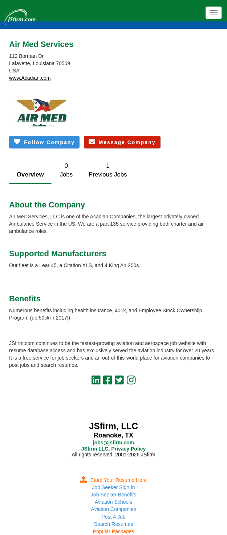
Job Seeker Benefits (113, 495)
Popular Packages (113, 531)
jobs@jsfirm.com (113, 442)
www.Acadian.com (29, 78)
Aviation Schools (113, 502)
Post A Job (113, 517)
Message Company (122, 141)
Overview (30, 174)
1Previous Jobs (108, 170)
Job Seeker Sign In (113, 487)
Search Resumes (113, 524)
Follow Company (44, 141)
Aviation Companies (113, 509)
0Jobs (66, 170)
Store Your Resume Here (113, 480)
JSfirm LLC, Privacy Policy (113, 449)
